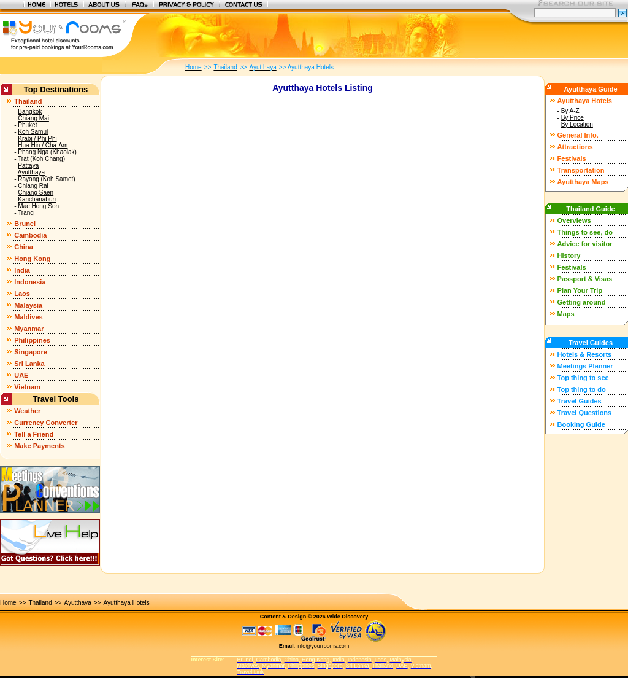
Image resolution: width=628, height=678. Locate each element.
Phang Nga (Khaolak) (47, 152)
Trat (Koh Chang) (41, 158)
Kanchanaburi (37, 199)
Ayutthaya (31, 172)
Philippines (32, 340)
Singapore (30, 352)
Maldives (28, 317)
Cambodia (30, 235)
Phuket (27, 125)
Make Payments (39, 446)
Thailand (28, 101)
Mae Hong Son (38, 206)
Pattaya (28, 165)
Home (8, 602)
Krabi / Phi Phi (37, 138)
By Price (572, 117)
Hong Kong (32, 258)
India (22, 270)
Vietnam (27, 387)
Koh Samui (33, 131)
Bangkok (30, 111)
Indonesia (29, 282)
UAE (21, 375)
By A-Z (570, 110)
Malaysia (28, 305)
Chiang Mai (33, 118)
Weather (27, 411)
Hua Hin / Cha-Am (42, 145)
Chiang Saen (35, 192)
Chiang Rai (33, 185)
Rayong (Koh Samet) (46, 179)
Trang (26, 212)
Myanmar (29, 328)
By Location (577, 124)
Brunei (25, 223)
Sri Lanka (29, 363)
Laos (22, 293)
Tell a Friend (33, 434)
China (23, 247)
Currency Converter (45, 422)
